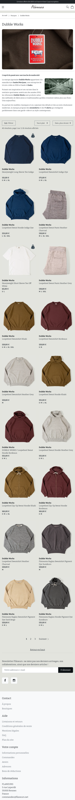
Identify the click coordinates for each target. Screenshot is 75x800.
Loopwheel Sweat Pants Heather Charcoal (53, 229)
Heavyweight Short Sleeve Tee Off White (16, 284)
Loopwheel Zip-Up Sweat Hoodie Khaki (19, 506)
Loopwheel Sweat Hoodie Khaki (52, 394)
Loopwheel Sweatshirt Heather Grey (18, 394)
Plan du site (8, 740)
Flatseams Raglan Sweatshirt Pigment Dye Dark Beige (18, 618)
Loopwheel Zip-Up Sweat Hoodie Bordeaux (53, 507)
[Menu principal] (3, 7)
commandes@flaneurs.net (15, 797)
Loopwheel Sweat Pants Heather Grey (55, 283)
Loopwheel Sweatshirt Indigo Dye (53, 172)
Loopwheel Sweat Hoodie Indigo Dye (18, 228)
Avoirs (5, 762)
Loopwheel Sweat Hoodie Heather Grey (56, 450)
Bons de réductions (11, 771)
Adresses (6, 766)
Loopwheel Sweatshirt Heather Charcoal (15, 562)
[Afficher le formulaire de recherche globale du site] (67, 7)
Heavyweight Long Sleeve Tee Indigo (18, 172)
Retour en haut (37, 649)
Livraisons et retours (12, 721)
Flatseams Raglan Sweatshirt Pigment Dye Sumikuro (55, 562)
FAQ (4, 735)
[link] (19, 149)
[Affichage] (42, 123)
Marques (14, 15)
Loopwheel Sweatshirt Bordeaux (53, 339)
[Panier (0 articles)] (72, 7)
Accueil (4, 15)
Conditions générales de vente (17, 726)
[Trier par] (63, 123)
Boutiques (7, 708)
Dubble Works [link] (8, 169)
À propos (6, 704)
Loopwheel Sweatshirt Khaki (14, 339)
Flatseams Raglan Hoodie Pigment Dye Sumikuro (56, 618)
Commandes (8, 757)
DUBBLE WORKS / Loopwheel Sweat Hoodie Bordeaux (17, 451)
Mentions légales (10, 730)
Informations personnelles (15, 753)
